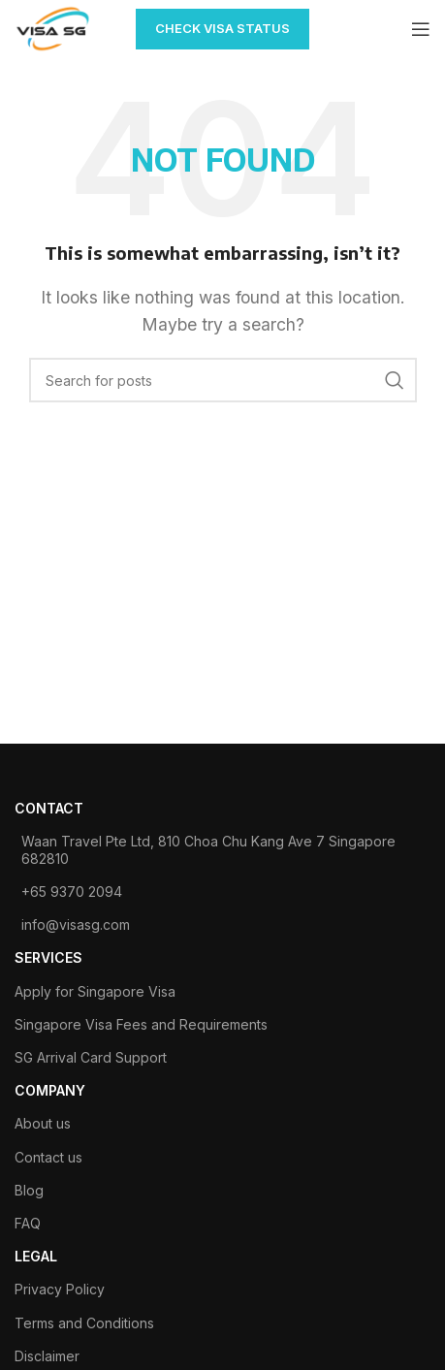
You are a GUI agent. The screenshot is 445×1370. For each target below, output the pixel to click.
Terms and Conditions (84, 1323)
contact (49, 808)
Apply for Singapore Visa (95, 991)
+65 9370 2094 (71, 891)
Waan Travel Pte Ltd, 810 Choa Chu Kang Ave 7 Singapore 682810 (208, 850)
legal (36, 1256)
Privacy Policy (60, 1289)
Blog (29, 1190)
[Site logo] (53, 27)
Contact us (48, 1157)
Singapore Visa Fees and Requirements (141, 1024)
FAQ (28, 1223)
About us (43, 1123)
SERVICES (48, 957)
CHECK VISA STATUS (222, 28)
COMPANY (50, 1090)
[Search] (223, 380)
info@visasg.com (75, 924)
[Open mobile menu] (420, 29)
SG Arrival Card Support (91, 1057)
